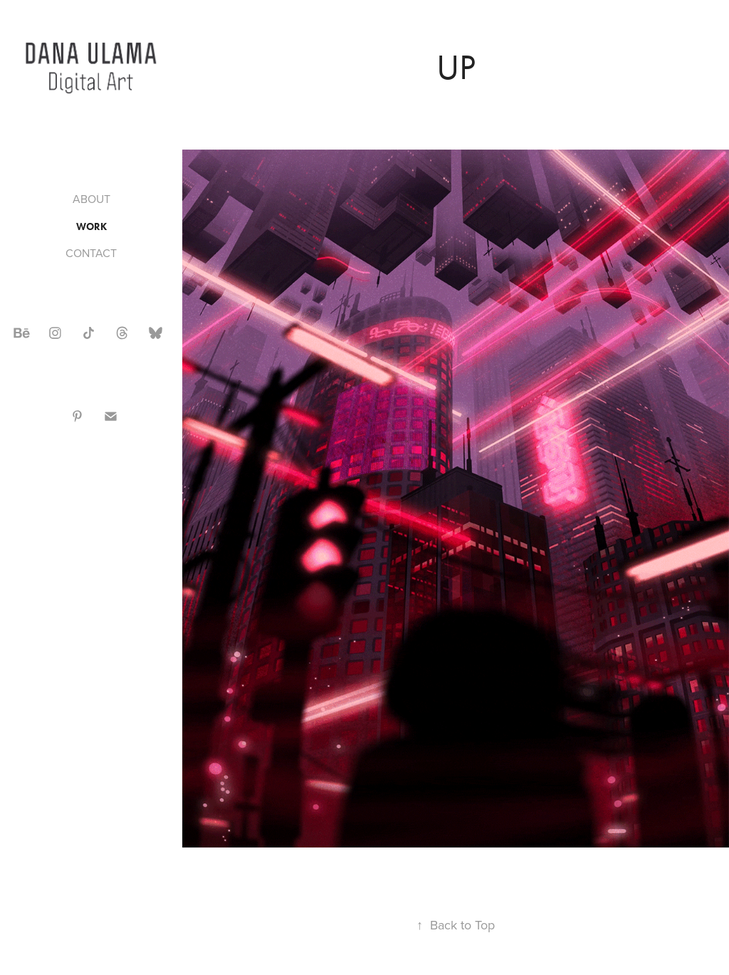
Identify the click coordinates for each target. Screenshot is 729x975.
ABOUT (91, 199)
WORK (91, 227)
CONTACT (91, 253)
